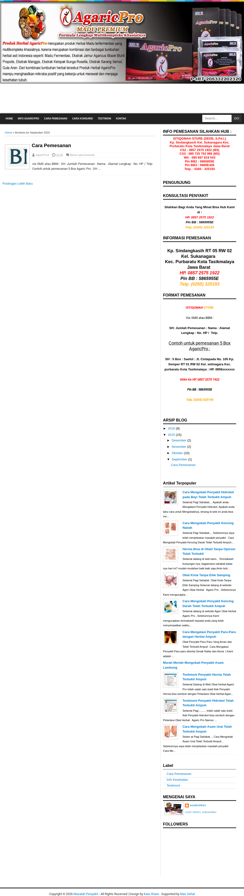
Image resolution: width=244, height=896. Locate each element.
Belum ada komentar (82, 154)
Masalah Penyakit (85, 894)
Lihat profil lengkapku (200, 812)
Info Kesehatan (177, 779)
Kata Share (151, 894)
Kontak (121, 118)
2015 (172, 435)
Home (9, 118)
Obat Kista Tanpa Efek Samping (206, 575)
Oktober (178, 453)
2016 (172, 428)
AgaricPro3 (42, 154)
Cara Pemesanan (55, 118)
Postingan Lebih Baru (17, 183)
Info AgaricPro (28, 118)
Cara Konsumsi (82, 118)
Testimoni (104, 118)
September (180, 459)
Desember (179, 440)
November (179, 446)
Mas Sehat (187, 894)
